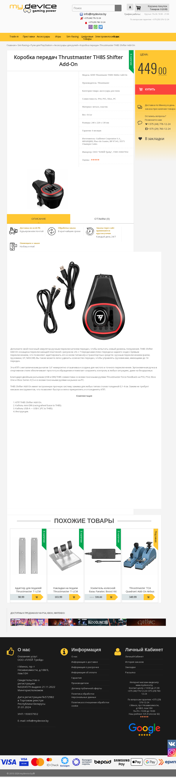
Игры (58, 35)
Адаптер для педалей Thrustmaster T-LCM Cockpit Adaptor (28, 590)
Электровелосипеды (102, 35)
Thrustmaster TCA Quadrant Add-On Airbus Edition (140, 590)
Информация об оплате (84, 673)
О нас (116, 35)
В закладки (151, 137)
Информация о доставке (84, 661)
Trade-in (14, 35)
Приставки (29, 35)
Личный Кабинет (134, 655)
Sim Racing (73, 35)
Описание (38, 217)
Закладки (130, 667)
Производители (80, 685)
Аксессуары (43, 35)
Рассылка (130, 673)
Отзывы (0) (102, 217)
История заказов (134, 661)
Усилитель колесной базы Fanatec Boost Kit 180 (103, 590)
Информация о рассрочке (85, 667)
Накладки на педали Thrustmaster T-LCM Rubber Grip (65, 590)
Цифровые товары (87, 36)
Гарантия (76, 679)
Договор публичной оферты (86, 691)
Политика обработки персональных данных (83, 699)
